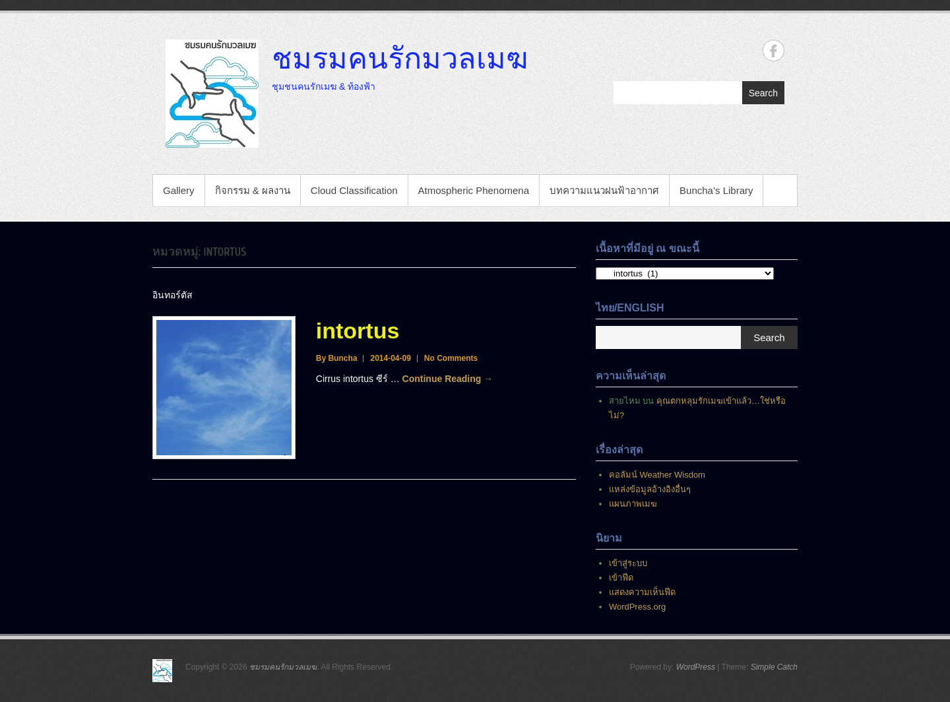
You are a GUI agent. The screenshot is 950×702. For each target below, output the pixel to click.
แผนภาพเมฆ (633, 504)
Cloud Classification (354, 190)
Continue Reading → (447, 378)
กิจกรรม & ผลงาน (252, 190)
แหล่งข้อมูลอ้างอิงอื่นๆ (650, 489)
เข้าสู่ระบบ (628, 563)
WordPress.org (637, 607)
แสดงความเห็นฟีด (642, 592)
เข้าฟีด (621, 578)
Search (763, 93)
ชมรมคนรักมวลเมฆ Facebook (773, 50)
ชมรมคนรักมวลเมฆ (400, 57)
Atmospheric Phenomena (473, 190)
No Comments (451, 358)
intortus (358, 330)
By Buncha (337, 358)
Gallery (179, 190)
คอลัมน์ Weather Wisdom (657, 475)
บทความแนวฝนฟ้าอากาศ (604, 190)
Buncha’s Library (716, 190)
